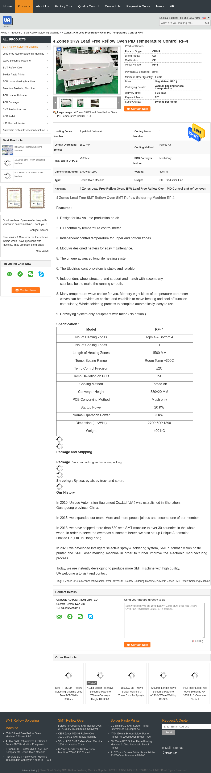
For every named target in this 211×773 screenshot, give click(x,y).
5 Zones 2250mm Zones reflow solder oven (87, 581)
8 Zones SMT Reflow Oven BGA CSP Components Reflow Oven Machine (27, 751)
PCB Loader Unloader (15, 95)
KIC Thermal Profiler (14, 123)
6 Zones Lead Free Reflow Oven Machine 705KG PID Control (76, 751)
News (160, 6)
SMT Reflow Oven (13, 67)
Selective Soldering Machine (18, 88)
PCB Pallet (9, 116)
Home (7, 6)
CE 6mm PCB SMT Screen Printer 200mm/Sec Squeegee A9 (130, 727)
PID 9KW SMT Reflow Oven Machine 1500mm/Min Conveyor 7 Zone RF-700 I (28, 758)
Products (24, 6)
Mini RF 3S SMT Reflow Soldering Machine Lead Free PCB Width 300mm (68, 693)
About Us (42, 6)
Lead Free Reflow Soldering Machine (23, 53)
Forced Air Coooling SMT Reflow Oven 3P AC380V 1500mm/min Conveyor (80, 727)
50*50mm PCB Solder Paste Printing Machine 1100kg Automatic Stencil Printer (131, 744)
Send (168, 732)
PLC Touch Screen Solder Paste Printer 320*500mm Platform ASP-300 (133, 754)
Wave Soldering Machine (17, 60)
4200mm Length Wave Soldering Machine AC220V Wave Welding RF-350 (163, 693)
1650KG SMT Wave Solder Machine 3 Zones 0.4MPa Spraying (131, 691)
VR (172, 6)
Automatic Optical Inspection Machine (24, 130)
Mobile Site (169, 753)
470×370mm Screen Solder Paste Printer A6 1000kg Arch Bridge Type (131, 735)
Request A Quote (138, 6)
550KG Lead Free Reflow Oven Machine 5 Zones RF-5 (23, 735)
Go (207, 22)
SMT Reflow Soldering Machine (41, 32)
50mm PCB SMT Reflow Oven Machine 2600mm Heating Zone (80, 743)
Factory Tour (63, 6)
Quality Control (88, 6)
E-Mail (166, 747)
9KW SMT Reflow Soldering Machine (134, 581)
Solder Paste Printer (14, 74)
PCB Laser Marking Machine (19, 81)
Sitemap (178, 747)
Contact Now (139, 108)
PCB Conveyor (11, 102)
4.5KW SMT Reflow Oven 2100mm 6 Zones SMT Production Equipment (26, 743)
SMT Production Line (14, 109)
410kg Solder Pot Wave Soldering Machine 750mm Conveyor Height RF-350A (100, 693)
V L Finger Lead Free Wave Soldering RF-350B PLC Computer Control (195, 693)
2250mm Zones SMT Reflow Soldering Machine (183, 581)
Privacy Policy (30, 770)
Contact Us (112, 6)
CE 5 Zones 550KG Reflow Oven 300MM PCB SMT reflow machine (77, 735)
